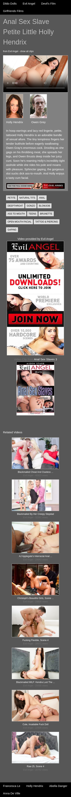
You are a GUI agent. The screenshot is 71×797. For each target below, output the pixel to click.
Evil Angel (29, 3)
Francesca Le (11, 785)
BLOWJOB (44, 205)
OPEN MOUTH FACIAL (19, 221)
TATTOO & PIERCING (46, 221)
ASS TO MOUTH (16, 213)
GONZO (31, 205)
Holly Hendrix (34, 785)
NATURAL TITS (27, 197)
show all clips (27, 51)
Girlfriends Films (13, 11)
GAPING (12, 229)
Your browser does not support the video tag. (35, 73)
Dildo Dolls (10, 3)
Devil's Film (48, 3)
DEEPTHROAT (15, 205)
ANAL (42, 197)
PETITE (12, 197)
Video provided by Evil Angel (36, 238)
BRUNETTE (46, 213)
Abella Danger (58, 785)
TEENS (32, 213)
